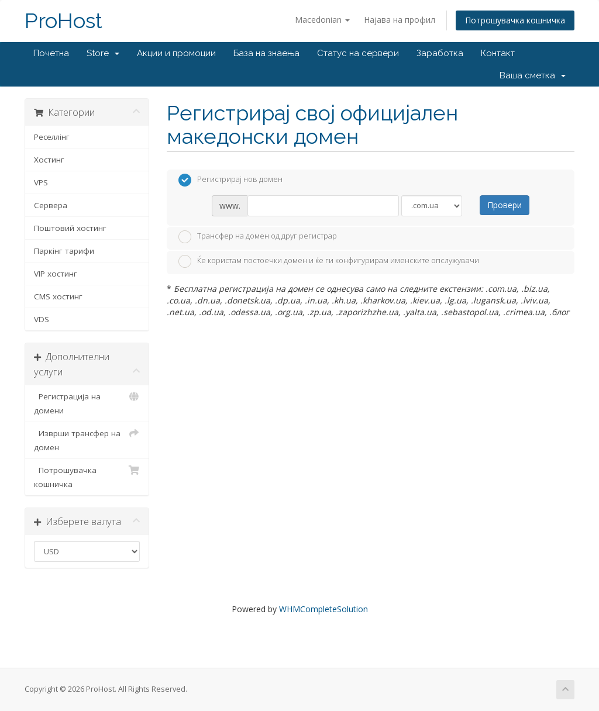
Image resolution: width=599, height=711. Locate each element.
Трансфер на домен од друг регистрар (257, 236)
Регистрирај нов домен (230, 180)
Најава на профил (399, 19)
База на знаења (266, 53)
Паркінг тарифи (64, 251)
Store (103, 53)
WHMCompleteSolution (323, 609)
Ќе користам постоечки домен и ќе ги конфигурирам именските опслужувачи (328, 261)
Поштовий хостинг (70, 228)
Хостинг (49, 159)
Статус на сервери (358, 53)
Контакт (498, 53)
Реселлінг (52, 137)
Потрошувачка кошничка (515, 20)
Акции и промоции (176, 53)
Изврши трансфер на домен (87, 439)
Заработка (439, 53)
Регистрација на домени (87, 402)
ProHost (63, 20)
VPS (41, 182)
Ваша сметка (533, 75)
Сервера (50, 205)
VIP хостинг (55, 273)
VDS (41, 319)
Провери (504, 204)
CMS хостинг (58, 296)
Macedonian (322, 19)
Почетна (51, 53)
